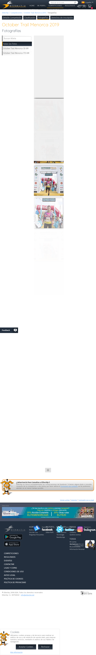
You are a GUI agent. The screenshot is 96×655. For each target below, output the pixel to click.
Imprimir (74, 500)
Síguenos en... (45, 527)
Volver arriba (64, 500)
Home (31, 6)
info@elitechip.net (27, 595)
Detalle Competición (12, 17)
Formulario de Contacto (69, 486)
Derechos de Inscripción (62, 17)
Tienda (44, 10)
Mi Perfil (41, 6)
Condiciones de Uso (14, 571)
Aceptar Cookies (26, 647)
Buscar (74, 2)
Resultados (70, 6)
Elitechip (33, 10)
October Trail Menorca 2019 (35, 13)
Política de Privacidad (15, 582)
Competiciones (55, 6)
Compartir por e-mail (86, 500)
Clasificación (29, 17)
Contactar (54, 10)
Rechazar (45, 647)
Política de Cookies (13, 579)
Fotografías (43, 17)
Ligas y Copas (67, 10)
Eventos (81, 6)
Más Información (16, 652)
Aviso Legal (9, 575)
